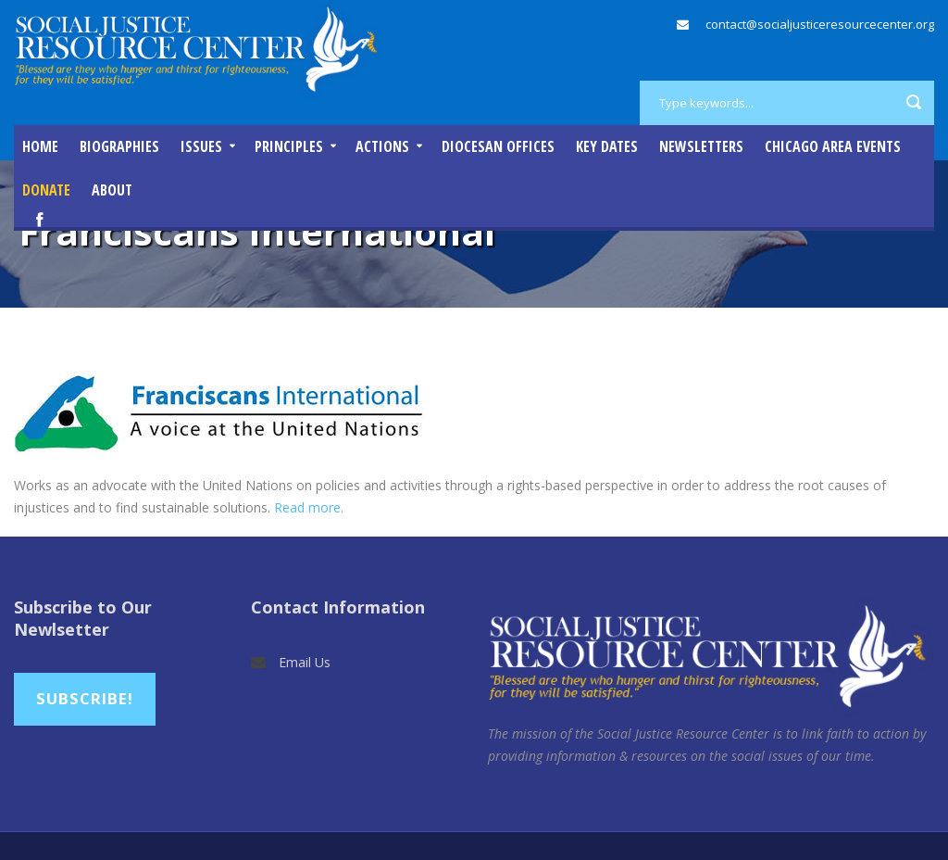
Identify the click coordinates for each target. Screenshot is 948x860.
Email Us (305, 662)
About (112, 190)
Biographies (119, 146)
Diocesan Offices (498, 146)
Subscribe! (84, 698)
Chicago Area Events (833, 146)
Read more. (308, 507)
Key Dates (607, 146)
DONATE (46, 190)
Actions (382, 146)
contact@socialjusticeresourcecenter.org (819, 24)
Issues (201, 146)
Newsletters (701, 146)
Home (40, 146)
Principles (289, 146)
